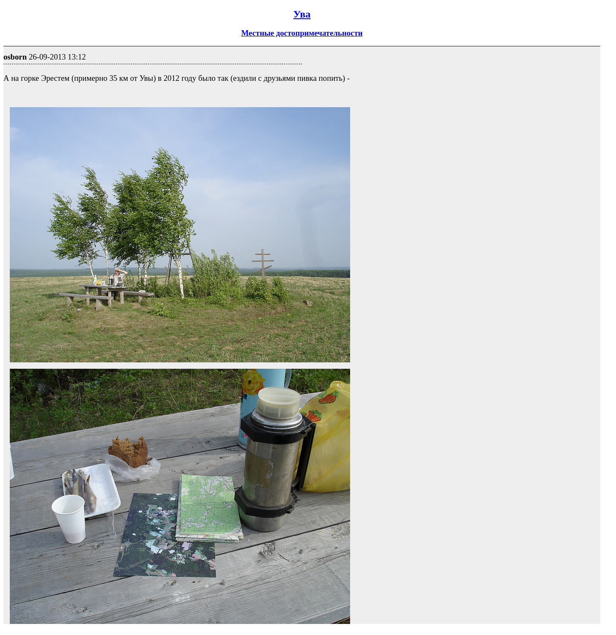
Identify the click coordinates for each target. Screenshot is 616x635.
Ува (302, 14)
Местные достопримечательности (301, 32)
